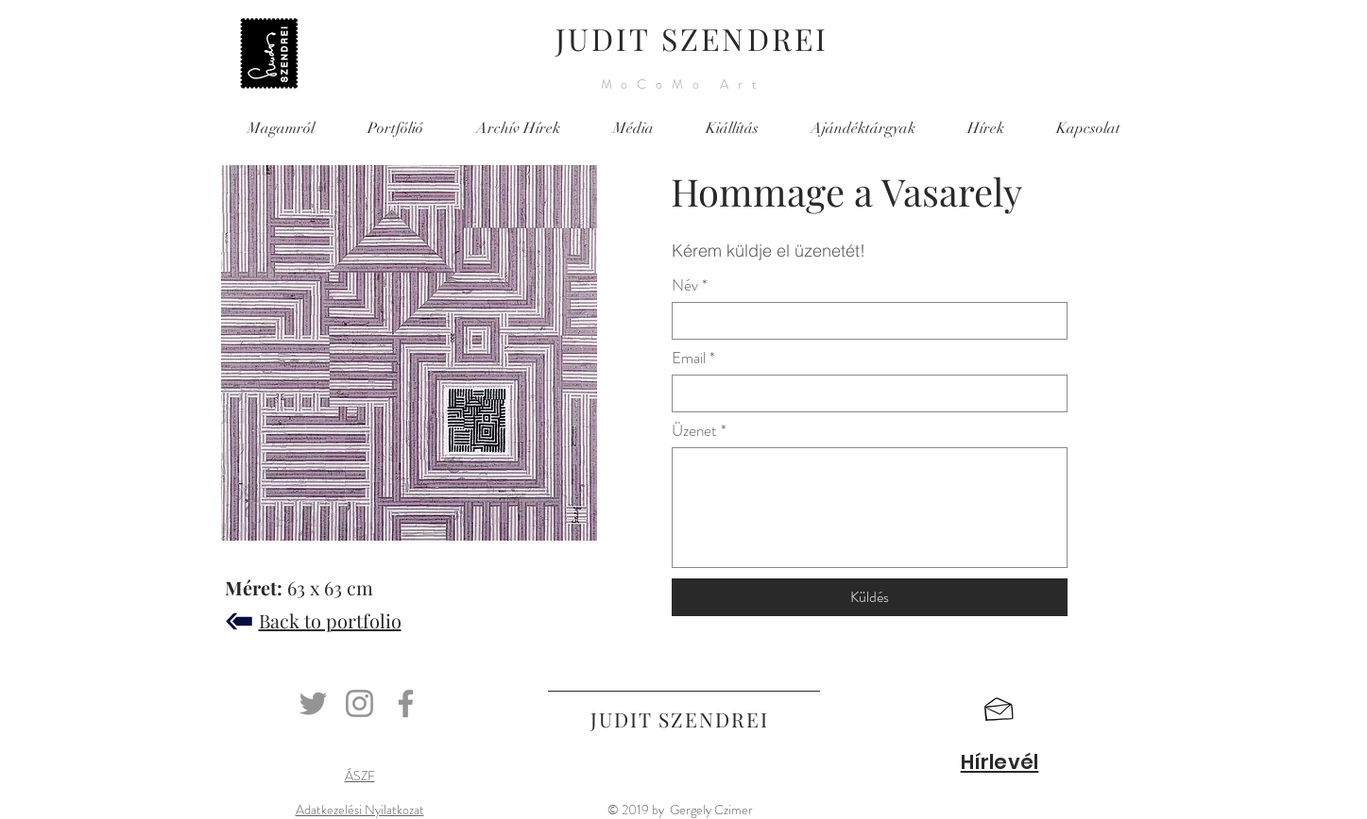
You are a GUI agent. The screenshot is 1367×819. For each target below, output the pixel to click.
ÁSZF (360, 775)
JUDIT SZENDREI (692, 38)
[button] (999, 709)
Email (689, 358)
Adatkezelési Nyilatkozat (360, 809)
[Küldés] (870, 597)
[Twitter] (313, 703)
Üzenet (694, 431)
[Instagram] (359, 703)
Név (685, 285)
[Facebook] (405, 703)
